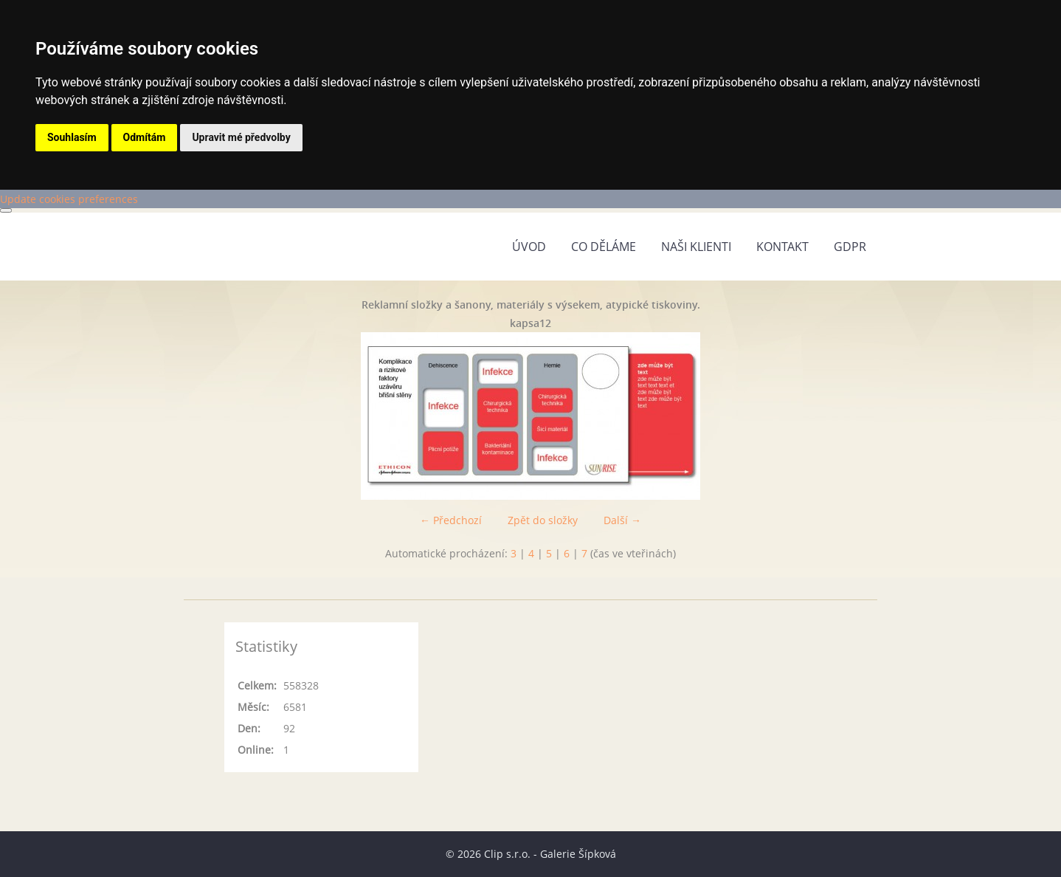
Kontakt (782, 246)
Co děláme (603, 246)
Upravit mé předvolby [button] (241, 137)
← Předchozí (451, 520)
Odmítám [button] (144, 137)
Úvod (529, 246)
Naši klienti (696, 246)
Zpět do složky (543, 520)
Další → (622, 520)
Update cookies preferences (69, 199)
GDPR (850, 246)
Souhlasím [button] (72, 137)
